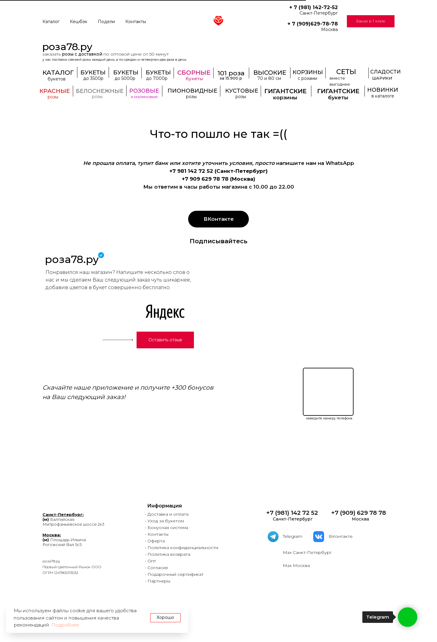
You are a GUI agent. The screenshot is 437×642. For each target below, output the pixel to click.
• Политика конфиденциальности (181, 547)
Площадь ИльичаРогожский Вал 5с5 (64, 539)
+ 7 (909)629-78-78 (312, 24)
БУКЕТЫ (158, 72)
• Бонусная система (166, 527)
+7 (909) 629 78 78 (358, 512)
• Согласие (156, 567)
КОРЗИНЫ (308, 72)
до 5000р (124, 78)
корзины (285, 97)
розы (53, 97)
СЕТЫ (346, 72)
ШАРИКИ (382, 78)
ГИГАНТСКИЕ (338, 91)
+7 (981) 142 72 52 (291, 512)
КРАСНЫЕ (54, 90)
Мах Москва (296, 565)
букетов (57, 79)
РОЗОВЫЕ (144, 90)
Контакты (135, 21)
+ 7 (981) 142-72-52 (313, 7)
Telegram (292, 536)
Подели (106, 21)
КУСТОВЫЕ (241, 90)
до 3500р (93, 78)
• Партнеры (157, 581)
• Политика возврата (167, 554)
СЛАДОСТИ (385, 72)
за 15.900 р (231, 78)
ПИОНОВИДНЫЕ (192, 90)
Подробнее (65, 625)
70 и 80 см (269, 78)
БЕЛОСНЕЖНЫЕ (100, 91)
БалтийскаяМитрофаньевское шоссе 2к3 (73, 519)
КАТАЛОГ (58, 72)
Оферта (156, 541)
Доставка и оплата (167, 514)
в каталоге (382, 96)
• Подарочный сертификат (174, 574)
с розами (307, 78)
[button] (371, 21)
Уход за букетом (165, 521)
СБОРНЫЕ (193, 72)
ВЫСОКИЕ (269, 72)
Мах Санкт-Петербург (307, 552)
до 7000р (157, 78)
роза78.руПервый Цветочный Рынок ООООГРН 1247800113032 (71, 567)
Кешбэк (78, 21)
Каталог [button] (50, 21)
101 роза (231, 73)
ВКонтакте (341, 536)
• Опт (150, 561)
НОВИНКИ (382, 90)
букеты (338, 97)
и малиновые (144, 96)
